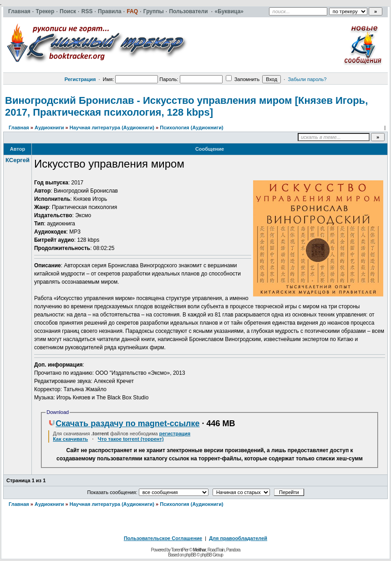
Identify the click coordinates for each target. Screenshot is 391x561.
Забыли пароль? (307, 79)
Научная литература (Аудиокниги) (112, 127)
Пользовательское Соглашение (163, 538)
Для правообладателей (238, 538)
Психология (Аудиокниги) (191, 127)
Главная (19, 127)
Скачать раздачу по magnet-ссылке (123, 423)
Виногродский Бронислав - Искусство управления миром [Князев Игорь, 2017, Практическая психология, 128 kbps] (186, 106)
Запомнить (242, 79)
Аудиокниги (49, 127)
